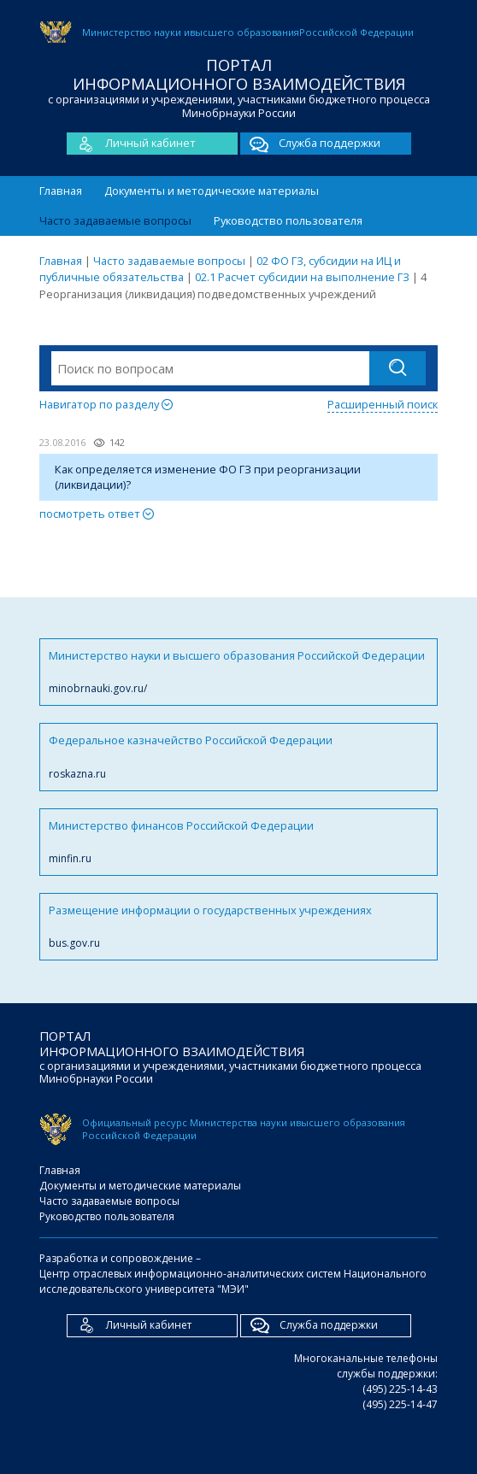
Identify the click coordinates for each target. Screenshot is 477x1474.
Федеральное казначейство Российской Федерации (238, 756)
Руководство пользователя (288, 220)
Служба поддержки (310, 143)
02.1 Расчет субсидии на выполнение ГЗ (302, 277)
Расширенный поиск (382, 404)
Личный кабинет (131, 143)
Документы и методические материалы (211, 190)
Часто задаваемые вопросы (115, 220)
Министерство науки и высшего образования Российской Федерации (238, 672)
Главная (60, 190)
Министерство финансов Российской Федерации (238, 842)
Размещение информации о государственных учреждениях (238, 926)
